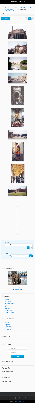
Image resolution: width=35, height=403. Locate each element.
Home (2, 8)
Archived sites (9, 328)
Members (11, 8)
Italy (19, 10)
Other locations (9, 312)
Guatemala (8, 310)
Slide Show (5, 19)
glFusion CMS (20, 401)
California (8, 301)
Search (12, 398)
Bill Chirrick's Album (21, 8)
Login (17, 356)
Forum (7, 322)
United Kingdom (10, 303)
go (30, 256)
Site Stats (19, 398)
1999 (30, 8)
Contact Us (28, 398)
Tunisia (7, 299)
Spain (7, 307)
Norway (7, 308)
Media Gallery (9, 324)
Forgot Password (8, 361)
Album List (8, 326)
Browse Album (17, 289)
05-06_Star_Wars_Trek (9, 10)
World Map (8, 330)
